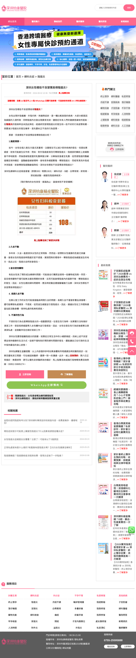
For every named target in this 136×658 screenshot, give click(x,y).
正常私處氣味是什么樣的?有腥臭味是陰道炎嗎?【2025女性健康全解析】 (38, 447)
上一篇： (11, 396)
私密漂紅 (101, 628)
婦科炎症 (29, 76)
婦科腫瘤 (115, 96)
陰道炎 (41, 76)
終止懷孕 (104, 96)
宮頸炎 (34, 608)
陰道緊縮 (104, 114)
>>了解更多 (122, 195)
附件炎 (34, 628)
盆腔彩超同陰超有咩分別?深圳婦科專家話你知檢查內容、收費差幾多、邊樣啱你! (40, 421)
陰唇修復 (104, 126)
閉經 (57, 621)
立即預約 (127, 646)
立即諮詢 (117, 149)
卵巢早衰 (79, 615)
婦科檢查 (115, 120)
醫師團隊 (80, 22)
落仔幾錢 (126, 102)
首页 (18, 76)
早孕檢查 (115, 114)
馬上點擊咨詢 (64, 93)
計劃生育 (12, 596)
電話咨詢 (111, 646)
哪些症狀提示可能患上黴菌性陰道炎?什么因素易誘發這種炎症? (34, 431)
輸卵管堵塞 (78, 602)
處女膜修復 (101, 621)
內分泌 (56, 596)
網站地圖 (66, 648)
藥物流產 (104, 108)
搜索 (129, 8)
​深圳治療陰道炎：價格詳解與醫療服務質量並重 (37, 398)
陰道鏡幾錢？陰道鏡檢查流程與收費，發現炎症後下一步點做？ (33, 456)
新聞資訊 (125, 22)
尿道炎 (34, 621)
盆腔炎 (57, 628)
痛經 (57, 615)
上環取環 (104, 120)
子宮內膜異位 (78, 621)
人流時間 (126, 114)
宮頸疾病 (115, 102)
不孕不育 (126, 108)
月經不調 (104, 102)
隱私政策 (78, 639)
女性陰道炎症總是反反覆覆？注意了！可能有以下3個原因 (31, 439)
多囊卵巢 (79, 608)
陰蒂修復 (101, 615)
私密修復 (126, 96)
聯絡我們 (58, 22)
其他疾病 (123, 596)
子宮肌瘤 (115, 108)
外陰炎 (79, 628)
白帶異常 (56, 608)
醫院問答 (103, 22)
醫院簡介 (36, 22)
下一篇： (11, 398)
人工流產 (126, 126)
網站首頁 (12, 21)
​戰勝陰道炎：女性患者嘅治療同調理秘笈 (34, 396)
